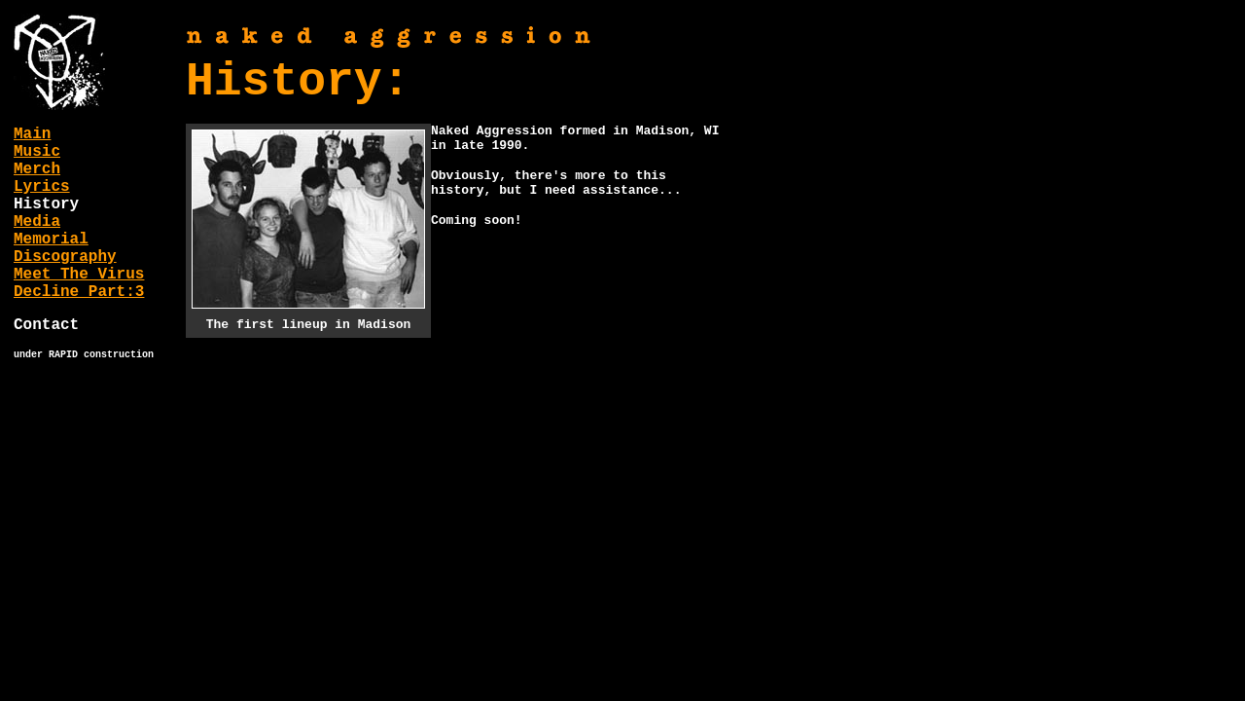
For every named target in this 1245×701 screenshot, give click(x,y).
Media (37, 222)
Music (37, 152)
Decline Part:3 (79, 292)
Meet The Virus (79, 274)
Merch (37, 169)
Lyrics (42, 187)
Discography (65, 257)
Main (32, 134)
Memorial (51, 239)
